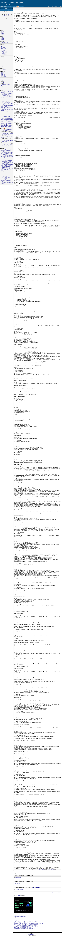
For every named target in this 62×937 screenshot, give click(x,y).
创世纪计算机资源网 (36, 887)
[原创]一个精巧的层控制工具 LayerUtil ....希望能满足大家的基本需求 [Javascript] (27, 921)
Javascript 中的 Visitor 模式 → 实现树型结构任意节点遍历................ (25, 920)
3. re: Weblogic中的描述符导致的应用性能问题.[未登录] (7, 137)
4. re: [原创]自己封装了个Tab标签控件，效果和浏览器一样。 (7, 141)
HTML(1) (2, 47)
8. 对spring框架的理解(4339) (5, 166)
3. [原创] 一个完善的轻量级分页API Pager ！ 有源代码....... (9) (7, 178)
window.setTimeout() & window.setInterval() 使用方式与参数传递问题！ (26, 924)
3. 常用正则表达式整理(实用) (5, 95)
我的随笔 (2, 31)
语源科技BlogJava (3, 6)
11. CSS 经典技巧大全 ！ (5, 108)
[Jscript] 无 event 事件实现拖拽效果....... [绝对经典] (22, 927)
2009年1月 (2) (3, 59)
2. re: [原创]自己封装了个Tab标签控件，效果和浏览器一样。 (7, 134)
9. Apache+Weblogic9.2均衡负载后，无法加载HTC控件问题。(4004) (7, 168)
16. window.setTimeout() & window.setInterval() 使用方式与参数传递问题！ (7, 116)
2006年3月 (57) (3, 66)
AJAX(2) (2, 45)
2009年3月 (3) (3, 72)
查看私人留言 (3, 39)
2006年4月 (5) (3, 65)
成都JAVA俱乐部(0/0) (4, 42)
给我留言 (2, 37)
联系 (14, 6)
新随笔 (11, 6)
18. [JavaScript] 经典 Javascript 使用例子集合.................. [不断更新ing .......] (7, 121)
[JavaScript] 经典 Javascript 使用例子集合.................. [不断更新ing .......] (26, 926)
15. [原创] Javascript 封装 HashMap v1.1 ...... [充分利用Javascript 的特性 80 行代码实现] (7, 114)
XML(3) (2, 50)
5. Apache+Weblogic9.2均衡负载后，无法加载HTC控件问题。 (6, 98)
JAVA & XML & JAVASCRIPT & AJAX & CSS (12, 2)
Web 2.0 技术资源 (41, 869)
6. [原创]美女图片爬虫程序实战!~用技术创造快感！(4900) (7, 163)
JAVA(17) (2, 48)
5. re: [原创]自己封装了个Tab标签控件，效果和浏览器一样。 (7, 144)
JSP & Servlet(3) (3, 49)
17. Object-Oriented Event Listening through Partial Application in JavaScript (7, 119)
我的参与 (2, 33)
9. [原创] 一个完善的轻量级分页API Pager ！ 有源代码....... (7, 106)
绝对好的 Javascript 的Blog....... (6, 84)
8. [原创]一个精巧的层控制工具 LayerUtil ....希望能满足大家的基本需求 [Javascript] (7, 103)
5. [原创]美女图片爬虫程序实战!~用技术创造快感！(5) (7, 183)
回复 (16, 877)
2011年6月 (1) (3, 57)
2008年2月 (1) (3, 73)
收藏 (53, 869)
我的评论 (2, 32)
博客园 (15, 916)
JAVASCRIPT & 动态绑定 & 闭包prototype (21, 922)
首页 (8, 6)
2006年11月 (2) (3, 75)
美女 (1, 87)
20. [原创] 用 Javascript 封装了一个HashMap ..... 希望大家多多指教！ (6, 126)
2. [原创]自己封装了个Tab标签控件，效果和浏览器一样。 (6, 94)
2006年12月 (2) (3, 74)
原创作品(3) (3, 52)
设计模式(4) (3, 54)
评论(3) (49, 869)
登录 (19, 895)
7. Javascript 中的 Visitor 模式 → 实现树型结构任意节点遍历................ (7, 101)
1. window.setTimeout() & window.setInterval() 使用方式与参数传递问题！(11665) (7, 150)
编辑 (51, 869)
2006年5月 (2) (3, 64)
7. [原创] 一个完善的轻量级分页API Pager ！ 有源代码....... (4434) (7, 165)
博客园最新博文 (19, 916)
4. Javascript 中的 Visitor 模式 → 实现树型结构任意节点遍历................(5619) (7, 159)
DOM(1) (2, 46)
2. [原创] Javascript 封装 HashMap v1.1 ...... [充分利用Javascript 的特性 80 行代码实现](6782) (7, 153)
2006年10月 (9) (3, 76)
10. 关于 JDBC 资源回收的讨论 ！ (6, 107)
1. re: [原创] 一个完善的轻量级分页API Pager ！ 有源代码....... (6, 130)
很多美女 (2, 82)
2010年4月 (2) (3, 58)
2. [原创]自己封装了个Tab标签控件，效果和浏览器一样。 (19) (6, 176)
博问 (23, 916)
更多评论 (19, 877)
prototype (2, 80)
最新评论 (2, 34)
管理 (20, 6)
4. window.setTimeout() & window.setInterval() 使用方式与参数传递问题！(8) (7, 180)
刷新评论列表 (58, 892)
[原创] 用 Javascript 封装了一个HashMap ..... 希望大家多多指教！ (25, 928)
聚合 (16, 6)
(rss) (4, 45)
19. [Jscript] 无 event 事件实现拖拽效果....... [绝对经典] (6, 124)
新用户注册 (53, 892)
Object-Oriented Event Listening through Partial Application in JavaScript (26, 925)
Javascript (59, 869)
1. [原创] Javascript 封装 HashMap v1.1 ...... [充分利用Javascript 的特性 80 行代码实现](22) (7, 174)
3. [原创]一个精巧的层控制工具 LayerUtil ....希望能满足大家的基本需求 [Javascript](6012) (7, 156)
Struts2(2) (2, 69)
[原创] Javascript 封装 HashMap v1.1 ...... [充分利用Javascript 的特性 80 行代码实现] (28, 923)
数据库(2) (2, 53)
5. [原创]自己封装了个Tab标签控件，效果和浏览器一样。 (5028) (6, 161)
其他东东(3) (3, 51)
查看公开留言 (3, 38)
